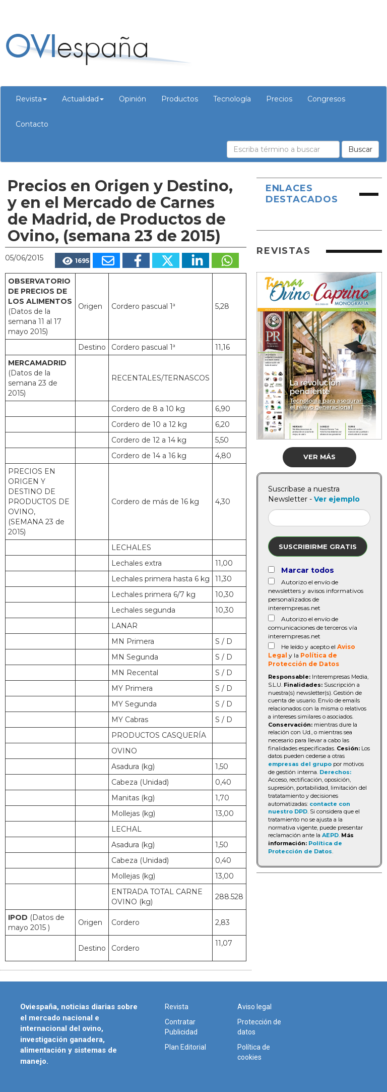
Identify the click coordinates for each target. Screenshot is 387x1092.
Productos (179, 98)
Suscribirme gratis (318, 546)
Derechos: (335, 772)
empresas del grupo (300, 764)
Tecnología (232, 98)
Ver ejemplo (337, 499)
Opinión (132, 98)
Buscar (360, 149)
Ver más (319, 457)
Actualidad (83, 98)
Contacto (32, 124)
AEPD (330, 835)
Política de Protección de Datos (305, 847)
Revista (31, 98)
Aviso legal (254, 1007)
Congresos (326, 98)
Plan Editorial (185, 1047)
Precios (279, 98)
